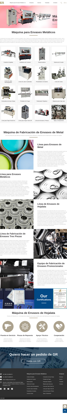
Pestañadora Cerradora (31, 391)
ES (65, 3)
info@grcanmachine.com (10, 379)
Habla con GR (33, 361)
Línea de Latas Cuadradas (32, 388)
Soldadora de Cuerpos (31, 379)
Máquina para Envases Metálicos (18, 2)
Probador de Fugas (47, 379)
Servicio (39, 2)
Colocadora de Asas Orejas (48, 376)
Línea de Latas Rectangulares (33, 386)
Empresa (32, 2)
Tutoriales (47, 2)
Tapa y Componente (47, 393)
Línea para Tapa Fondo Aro (48, 386)
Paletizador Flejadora (47, 381)
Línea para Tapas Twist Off (48, 388)
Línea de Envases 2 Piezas (48, 391)
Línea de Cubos (30, 393)
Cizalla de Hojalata (30, 376)
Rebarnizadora (30, 381)
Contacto (55, 2)
